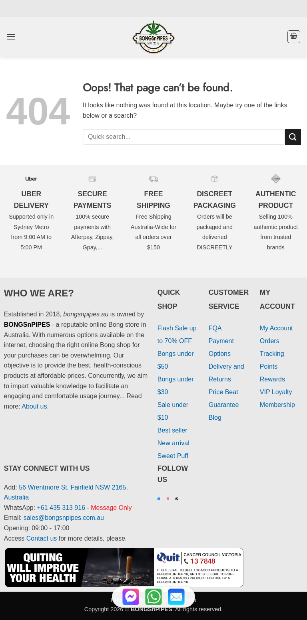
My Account (276, 328)
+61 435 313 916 (61, 507)
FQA (215, 328)
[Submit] (293, 136)
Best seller (172, 430)
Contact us (41, 538)
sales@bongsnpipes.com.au (64, 517)
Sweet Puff (172, 455)
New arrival (173, 443)
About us (34, 406)
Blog (215, 417)
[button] (11, 36)
